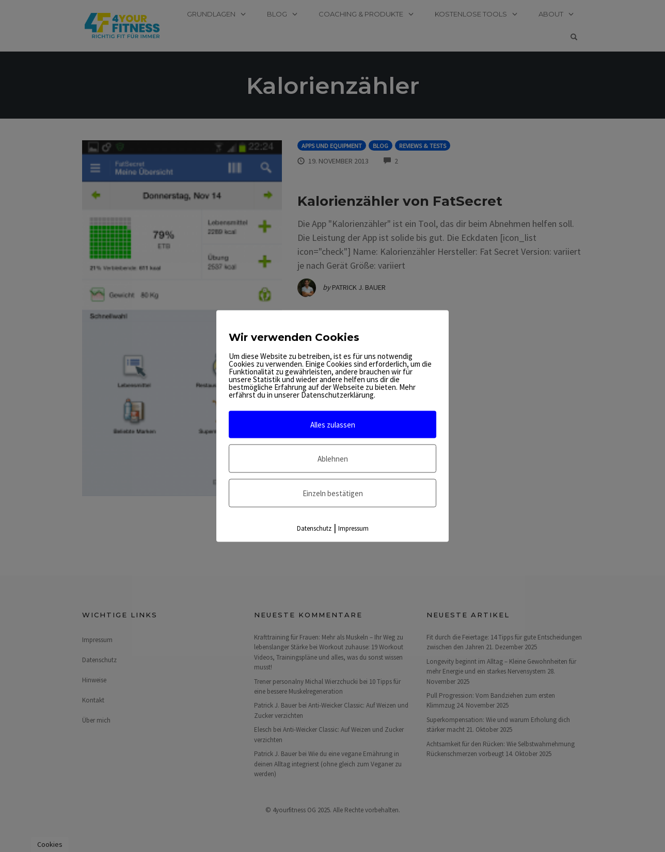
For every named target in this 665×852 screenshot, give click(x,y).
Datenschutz (314, 528)
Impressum (353, 528)
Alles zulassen (332, 425)
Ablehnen (333, 459)
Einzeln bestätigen (333, 493)
